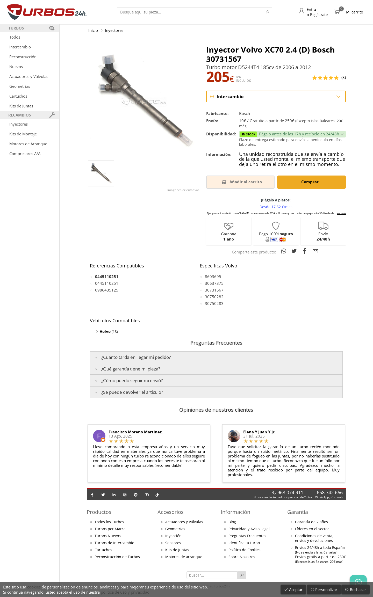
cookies (34, 586)
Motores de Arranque (28, 143)
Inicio (93, 30)
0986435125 (106, 290)
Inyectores (18, 124)
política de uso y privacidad (125, 592)
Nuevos (16, 66)
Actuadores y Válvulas (28, 76)
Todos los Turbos (109, 522)
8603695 (213, 276)
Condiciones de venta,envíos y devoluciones (314, 538)
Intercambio (20, 46)
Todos (14, 37)
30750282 (214, 297)
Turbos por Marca (110, 529)
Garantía (297, 512)
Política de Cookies (244, 550)
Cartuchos (18, 96)
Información (235, 512)
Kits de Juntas (21, 105)
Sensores (173, 543)
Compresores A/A (24, 153)
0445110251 (106, 283)
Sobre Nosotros (241, 557)
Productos (99, 512)
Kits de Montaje (23, 133)
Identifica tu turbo (244, 543)
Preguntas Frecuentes (247, 536)
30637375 (214, 283)
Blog (232, 522)
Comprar (310, 182)
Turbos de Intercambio (114, 543)
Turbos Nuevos (108, 536)
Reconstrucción (23, 56)
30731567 (214, 290)
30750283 (214, 303)
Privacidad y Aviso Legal (249, 529)
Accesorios (170, 512)
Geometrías (19, 86)
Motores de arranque (183, 557)
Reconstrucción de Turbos (117, 557)
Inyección (173, 536)
